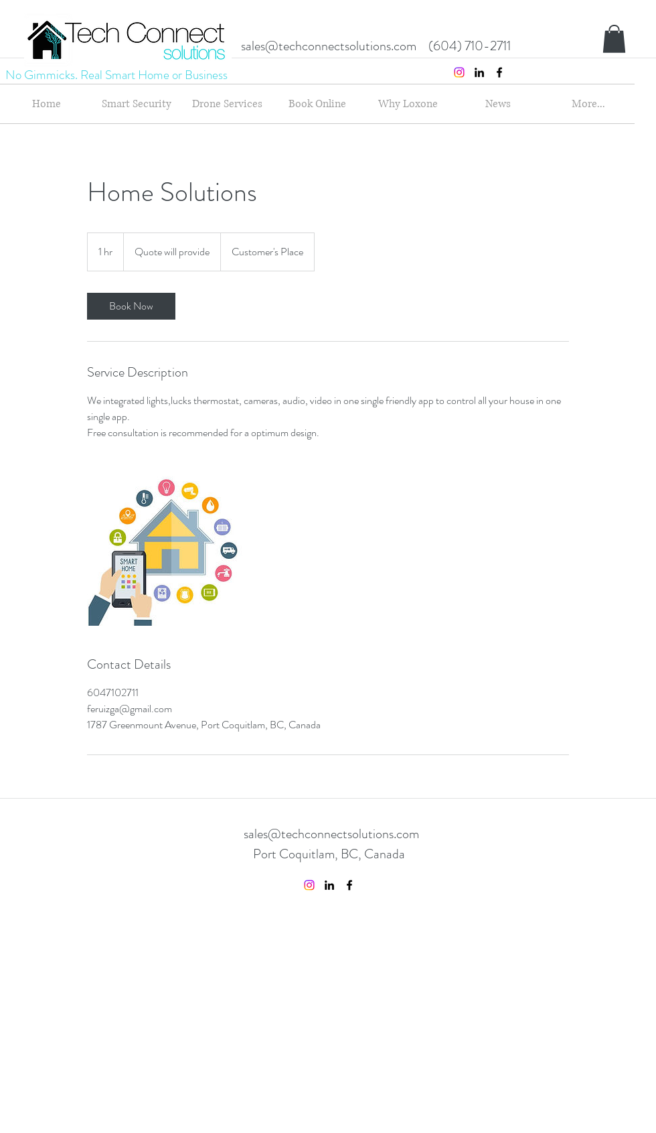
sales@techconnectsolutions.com (328, 46)
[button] (614, 39)
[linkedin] (479, 72)
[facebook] (499, 72)
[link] (131, 306)
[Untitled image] (164, 548)
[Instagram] (459, 72)
